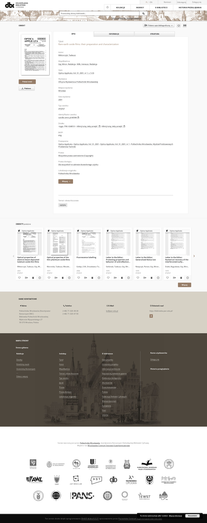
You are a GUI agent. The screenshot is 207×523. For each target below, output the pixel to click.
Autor (61, 364)
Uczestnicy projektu (110, 364)
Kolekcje (120, 7)
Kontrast (167, 2)
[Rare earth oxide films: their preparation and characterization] (35, 54)
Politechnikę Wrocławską (90, 443)
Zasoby (19, 359)
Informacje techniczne (111, 369)
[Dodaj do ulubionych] (179, 25)
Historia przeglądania (190, 7)
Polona (105, 392)
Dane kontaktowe (109, 387)
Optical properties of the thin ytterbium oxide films (58, 258)
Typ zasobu (63, 378)
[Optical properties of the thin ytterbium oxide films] (59, 242)
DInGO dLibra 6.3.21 (90, 518)
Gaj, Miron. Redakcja (67, 64)
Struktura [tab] (154, 34)
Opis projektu (107, 359)
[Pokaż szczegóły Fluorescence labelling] (98, 278)
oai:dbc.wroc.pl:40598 (68, 117)
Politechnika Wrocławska (68, 173)
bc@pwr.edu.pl (112, 311)
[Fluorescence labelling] (89, 242)
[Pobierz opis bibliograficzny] (26, 278)
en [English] (151, 2)
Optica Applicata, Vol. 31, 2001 (86, 144)
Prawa (61, 387)
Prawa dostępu (65, 392)
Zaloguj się (196, 2)
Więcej (184, 285)
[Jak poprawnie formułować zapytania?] (146, 18)
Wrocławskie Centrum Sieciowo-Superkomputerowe (109, 445)
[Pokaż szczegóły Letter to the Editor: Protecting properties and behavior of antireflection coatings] (128, 278)
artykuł (61, 108)
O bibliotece (161, 7)
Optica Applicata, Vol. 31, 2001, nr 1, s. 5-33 (76, 73)
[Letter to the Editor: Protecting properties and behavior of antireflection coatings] (118, 242)
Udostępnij (181, 2)
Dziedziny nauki (22, 364)
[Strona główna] (107, 7)
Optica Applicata (65, 144)
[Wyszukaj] (143, 13)
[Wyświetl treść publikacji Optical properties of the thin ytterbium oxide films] (62, 278)
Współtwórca (64, 369)
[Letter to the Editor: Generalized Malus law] (148, 242)
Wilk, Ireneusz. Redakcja (87, 64)
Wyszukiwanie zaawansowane (126, 18)
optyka (63, 205)
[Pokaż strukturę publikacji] (29, 231)
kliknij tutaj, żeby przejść (89, 126)
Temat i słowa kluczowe (68, 373)
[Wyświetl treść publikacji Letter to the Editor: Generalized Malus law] (151, 278)
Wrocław (62, 91)
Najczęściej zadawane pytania (114, 373)
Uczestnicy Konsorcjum (25, 369)
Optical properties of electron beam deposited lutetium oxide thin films (28, 259)
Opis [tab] (73, 34)
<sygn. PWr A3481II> (67, 126)
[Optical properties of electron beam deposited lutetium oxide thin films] (29, 242)
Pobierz (26, 88)
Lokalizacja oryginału (67, 396)
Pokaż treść (27, 81)
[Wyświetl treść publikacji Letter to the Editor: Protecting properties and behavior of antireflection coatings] (121, 278)
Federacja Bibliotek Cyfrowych (114, 396)
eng (60, 135)
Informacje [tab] (114, 34)
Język (61, 382)
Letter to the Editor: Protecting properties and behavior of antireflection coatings (117, 259)
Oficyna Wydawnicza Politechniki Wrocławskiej (78, 82)
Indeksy (140, 7)
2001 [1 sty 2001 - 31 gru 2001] (60, 100)
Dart (104, 410)
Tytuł (61, 359)
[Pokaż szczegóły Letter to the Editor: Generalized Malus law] (157, 278)
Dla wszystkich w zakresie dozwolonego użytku (78, 164)
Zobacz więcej (22, 376)
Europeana (106, 405)
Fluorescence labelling (86, 257)
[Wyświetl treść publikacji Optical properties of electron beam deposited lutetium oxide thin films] (33, 278)
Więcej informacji (175, 516)
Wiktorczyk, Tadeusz (67, 55)
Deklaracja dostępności (111, 378)
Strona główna (22, 347)
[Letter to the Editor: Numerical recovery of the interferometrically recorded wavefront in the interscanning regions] (177, 242)
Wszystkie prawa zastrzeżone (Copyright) (75, 155)
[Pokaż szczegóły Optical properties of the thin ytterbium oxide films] (69, 278)
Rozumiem (192, 516)
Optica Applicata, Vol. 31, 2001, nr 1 (115, 144)
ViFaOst (105, 415)
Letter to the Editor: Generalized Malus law (146, 258)
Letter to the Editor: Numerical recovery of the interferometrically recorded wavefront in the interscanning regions (176, 259)
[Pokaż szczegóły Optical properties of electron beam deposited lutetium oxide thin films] (39, 278)
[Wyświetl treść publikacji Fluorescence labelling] (92, 278)
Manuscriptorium (109, 401)
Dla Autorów (107, 382)
